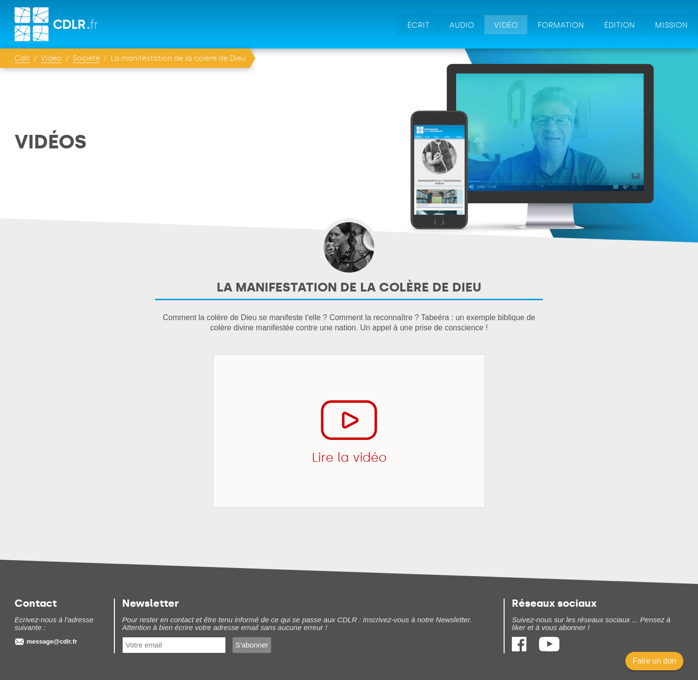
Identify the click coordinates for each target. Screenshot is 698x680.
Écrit (418, 25)
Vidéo (506, 25)
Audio (461, 25)
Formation (561, 25)
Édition (619, 25)
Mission (671, 25)
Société (86, 58)
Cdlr (22, 58)
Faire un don (654, 661)
